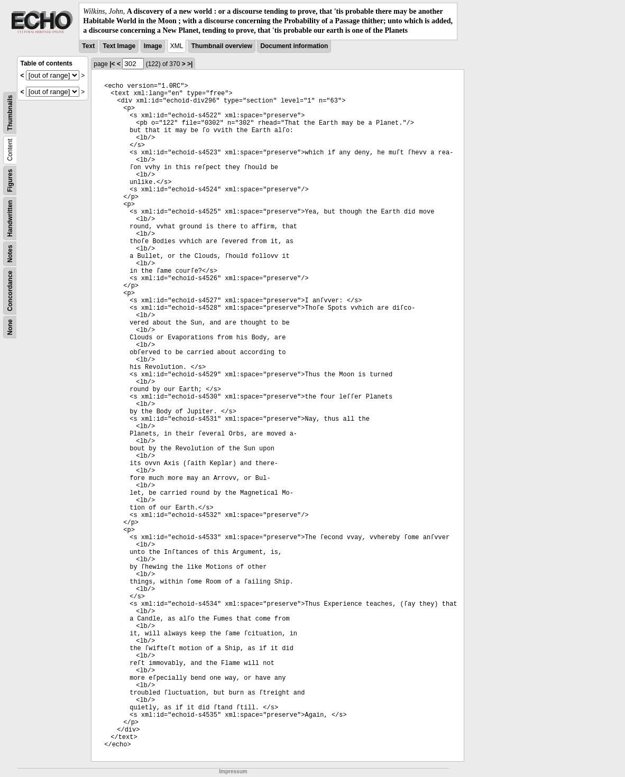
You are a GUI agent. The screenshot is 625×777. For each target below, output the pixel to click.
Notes (10, 253)
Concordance (10, 291)
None (10, 327)
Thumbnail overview (221, 46)
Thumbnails (10, 112)
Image (153, 46)
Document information (294, 46)
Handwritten (10, 218)
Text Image (119, 46)
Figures (10, 180)
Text (88, 46)
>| (189, 64)
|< (112, 64)
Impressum (233, 771)
